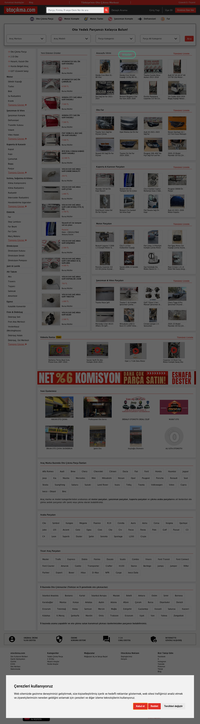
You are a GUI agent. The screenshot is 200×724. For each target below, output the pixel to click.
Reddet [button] (154, 706)
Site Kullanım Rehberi (19, 657)
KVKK (13, 664)
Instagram (162, 661)
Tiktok (160, 669)
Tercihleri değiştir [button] (173, 706)
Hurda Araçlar (52, 664)
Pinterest (161, 667)
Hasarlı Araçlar (53, 661)
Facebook (161, 657)
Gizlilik (13, 661)
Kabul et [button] (140, 706)
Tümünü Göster (17, 344)
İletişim (124, 659)
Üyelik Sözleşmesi (18, 659)
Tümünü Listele (181, 281)
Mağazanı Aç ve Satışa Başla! (96, 657)
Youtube (161, 664)
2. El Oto (50, 659)
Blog (159, 671)
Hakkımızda (15, 669)
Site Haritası (15, 667)
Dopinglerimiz (126, 657)
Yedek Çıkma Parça (55, 657)
